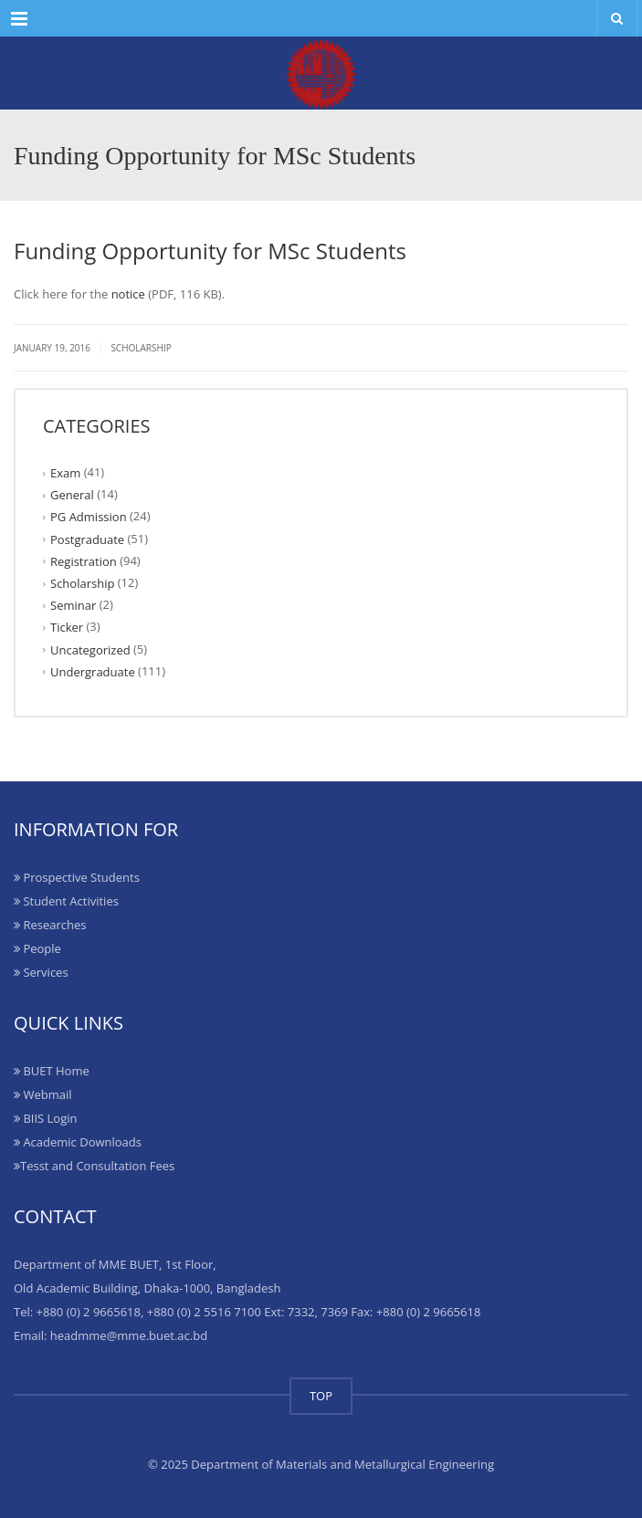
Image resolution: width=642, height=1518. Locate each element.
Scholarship (141, 347)
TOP (321, 1395)
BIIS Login (45, 1118)
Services (41, 972)
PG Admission (88, 516)
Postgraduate (87, 538)
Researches (50, 924)
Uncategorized (90, 649)
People (37, 948)
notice (128, 294)
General (72, 495)
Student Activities (66, 901)
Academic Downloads (78, 1142)
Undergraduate (92, 672)
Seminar (73, 605)
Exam (65, 473)
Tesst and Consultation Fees (94, 1165)
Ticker (66, 627)
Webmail (42, 1094)
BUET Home (51, 1071)
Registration (83, 561)
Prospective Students (77, 877)
